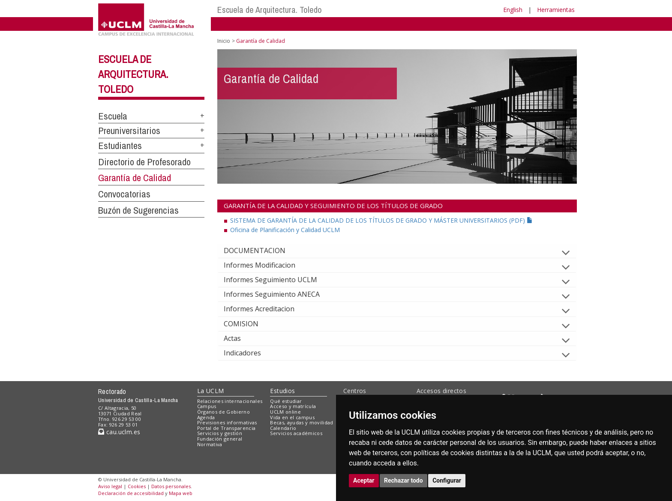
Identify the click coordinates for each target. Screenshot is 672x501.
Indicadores (249, 353)
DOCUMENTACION (261, 250)
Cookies (137, 486)
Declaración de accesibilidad (131, 493)
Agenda (206, 417)
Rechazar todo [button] (403, 480)
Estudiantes (120, 145)
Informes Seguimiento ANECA (278, 294)
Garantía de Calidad (134, 177)
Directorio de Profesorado (144, 161)
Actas (239, 338)
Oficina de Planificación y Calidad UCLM (285, 230)
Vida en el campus (292, 417)
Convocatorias (124, 194)
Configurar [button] (446, 480)
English (512, 10)
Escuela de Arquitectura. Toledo (269, 9)
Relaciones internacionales (230, 401)
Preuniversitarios (129, 130)
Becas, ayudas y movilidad (301, 422)
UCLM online (285, 412)
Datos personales (171, 486)
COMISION (248, 323)
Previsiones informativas (227, 422)
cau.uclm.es (119, 432)
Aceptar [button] (364, 480)
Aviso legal (110, 486)
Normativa (209, 444)
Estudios (282, 391)
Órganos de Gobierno (223, 412)
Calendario (283, 428)
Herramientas (556, 10)
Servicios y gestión (219, 433)
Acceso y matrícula (293, 406)
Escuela (112, 116)
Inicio (223, 41)
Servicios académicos (296, 433)
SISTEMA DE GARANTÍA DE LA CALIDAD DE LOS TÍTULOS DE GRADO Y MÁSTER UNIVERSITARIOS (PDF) (381, 220)
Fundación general (220, 438)
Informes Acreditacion (266, 308)
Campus (206, 406)
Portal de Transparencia (226, 428)
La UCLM (210, 391)
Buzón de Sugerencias (138, 210)
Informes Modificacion (266, 265)
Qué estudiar (286, 401)
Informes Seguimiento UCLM (277, 279)
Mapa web (180, 493)
